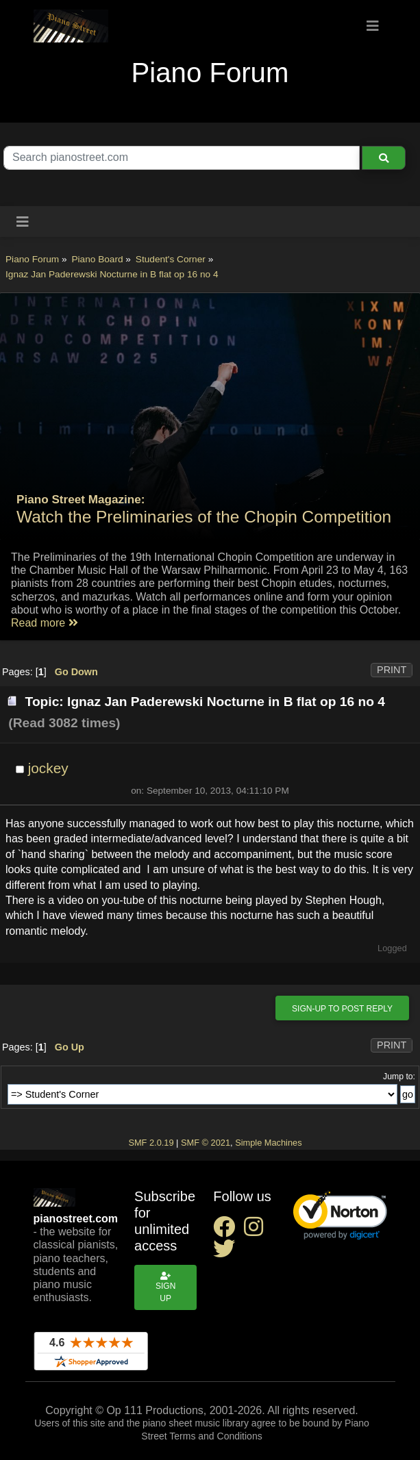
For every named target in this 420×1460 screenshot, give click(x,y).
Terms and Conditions (215, 1436)
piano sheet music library (196, 1423)
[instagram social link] (256, 1231)
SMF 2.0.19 (150, 1142)
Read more (44, 623)
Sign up (165, 1287)
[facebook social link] (228, 1231)
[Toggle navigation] (372, 26)
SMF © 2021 (205, 1142)
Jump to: (399, 1076)
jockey (48, 768)
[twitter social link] (226, 1253)
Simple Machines (268, 1142)
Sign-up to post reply (342, 1009)
